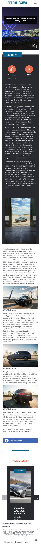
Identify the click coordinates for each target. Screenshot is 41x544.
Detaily (26, 542)
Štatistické (19, 542)
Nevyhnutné (9, 542)
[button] (36, 497)
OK (36, 540)
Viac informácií (22, 536)
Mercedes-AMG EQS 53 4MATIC (20, 511)
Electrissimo (12, 54)
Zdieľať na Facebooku (13, 440)
